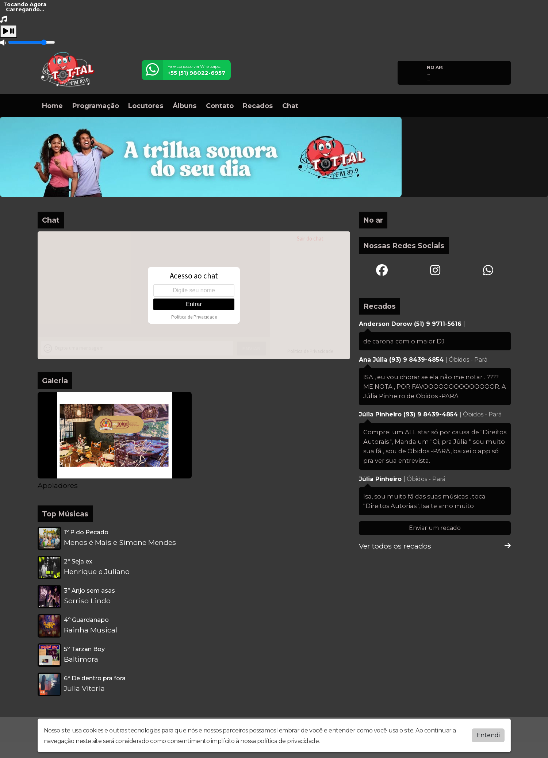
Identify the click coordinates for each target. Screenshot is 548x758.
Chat (290, 106)
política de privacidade (288, 741)
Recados (258, 106)
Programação (95, 106)
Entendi (488, 735)
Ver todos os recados (435, 546)
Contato (220, 106)
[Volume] (31, 42)
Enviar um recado (435, 527)
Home (52, 106)
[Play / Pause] (8, 31)
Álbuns (184, 106)
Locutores (145, 106)
